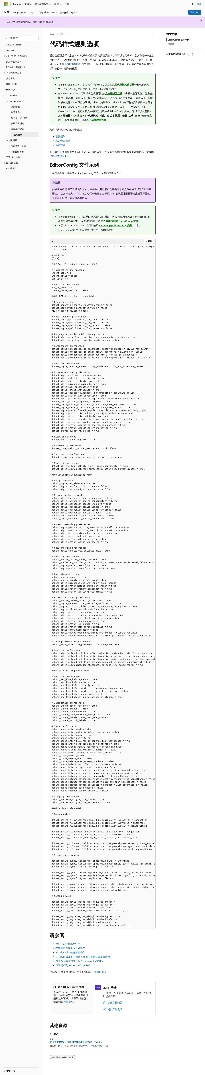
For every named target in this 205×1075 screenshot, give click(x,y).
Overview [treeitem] (13, 95)
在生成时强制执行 (72, 64)
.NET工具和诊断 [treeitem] (13, 44)
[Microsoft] (6, 4)
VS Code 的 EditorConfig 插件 (115, 225)
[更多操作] (152, 34)
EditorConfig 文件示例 (178, 39)
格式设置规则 (62, 140)
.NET (62, 33)
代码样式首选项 (97, 120)
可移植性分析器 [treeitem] (16, 151)
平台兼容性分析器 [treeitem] (17, 145)
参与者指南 (67, 1001)
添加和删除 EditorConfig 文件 (122, 221)
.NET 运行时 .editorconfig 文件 (71, 965)
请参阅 (171, 43)
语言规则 (60, 136)
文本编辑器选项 (113, 93)
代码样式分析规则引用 (67, 943)
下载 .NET (195, 12)
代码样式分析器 (125, 84)
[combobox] (21, 38)
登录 (199, 3)
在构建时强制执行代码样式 (70, 948)
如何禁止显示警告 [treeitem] (19, 117)
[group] (103, 586)
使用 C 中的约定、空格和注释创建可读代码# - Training (76, 1042)
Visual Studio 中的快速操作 (70, 952)
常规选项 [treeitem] (15, 106)
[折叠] (38, 31)
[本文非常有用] (189, 54)
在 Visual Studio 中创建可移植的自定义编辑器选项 (82, 956)
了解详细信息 (99, 971)
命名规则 (60, 145)
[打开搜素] (193, 4)
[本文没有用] (192, 54)
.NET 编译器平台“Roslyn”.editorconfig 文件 (78, 961)
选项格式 (82, 197)
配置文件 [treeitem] (15, 112)
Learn (52, 33)
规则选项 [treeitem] (18, 134)
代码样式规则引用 (59, 156)
